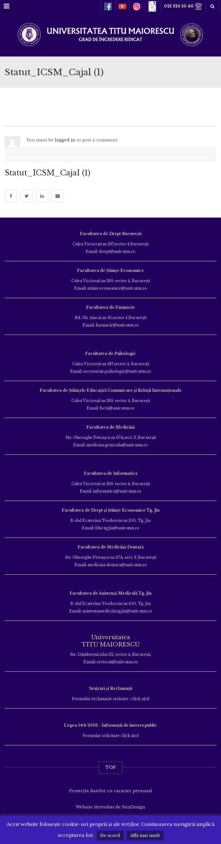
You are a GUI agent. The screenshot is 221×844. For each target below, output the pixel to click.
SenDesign (133, 807)
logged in (65, 140)
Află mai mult (145, 835)
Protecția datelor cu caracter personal (110, 790)
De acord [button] (110, 835)
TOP (110, 767)
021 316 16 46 (183, 6)
